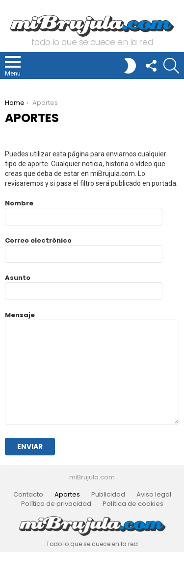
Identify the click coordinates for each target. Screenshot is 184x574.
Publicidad (108, 495)
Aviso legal (153, 495)
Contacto (28, 495)
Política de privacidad (56, 504)
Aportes (67, 495)
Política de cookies (133, 504)
